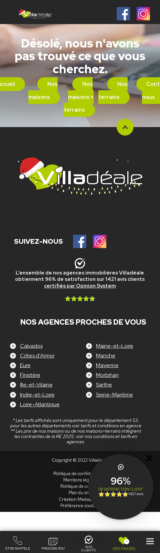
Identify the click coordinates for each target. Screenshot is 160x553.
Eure (25, 365)
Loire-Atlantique (40, 404)
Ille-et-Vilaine (36, 384)
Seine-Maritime (114, 394)
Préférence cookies (79, 506)
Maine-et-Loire (114, 345)
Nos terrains (113, 91)
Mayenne (107, 365)
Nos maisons (43, 91)
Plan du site (80, 492)
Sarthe (104, 384)
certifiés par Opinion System (80, 286)
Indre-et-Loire (37, 394)
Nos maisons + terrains (79, 97)
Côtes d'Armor (37, 355)
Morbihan (107, 374)
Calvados (31, 345)
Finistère (30, 374)
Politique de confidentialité (80, 473)
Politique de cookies (80, 486)
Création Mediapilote (80, 499)
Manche (105, 355)
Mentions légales (80, 480)
